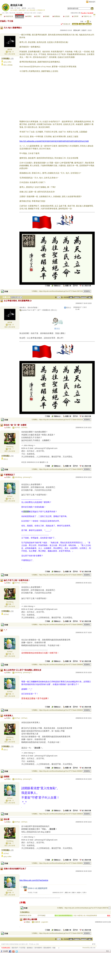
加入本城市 (13, 10)
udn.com (92, 948)
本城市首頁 (8, 16)
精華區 (28, 16)
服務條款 (30, 948)
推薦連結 (56, 16)
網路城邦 (92, 2)
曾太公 (5, 459)
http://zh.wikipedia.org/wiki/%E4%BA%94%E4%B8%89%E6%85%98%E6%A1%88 (54, 141)
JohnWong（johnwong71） (24, 477)
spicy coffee (31, 8)
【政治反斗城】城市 (29, 13)
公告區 (66, 16)
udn (3, 13)
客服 (53, 948)
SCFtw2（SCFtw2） (21, 427)
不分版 (10, 21)
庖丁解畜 (17, 8)
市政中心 (86, 16)
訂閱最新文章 (41, 10)
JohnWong (9, 447)
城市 (7, 13)
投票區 (37, 16)
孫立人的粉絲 (7, 65)
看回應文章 (65, 24)
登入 (107, 951)
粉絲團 (5, 951)
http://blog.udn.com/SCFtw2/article (33, 880)
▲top (93, 944)
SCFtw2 (9, 496)
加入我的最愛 (31, 10)
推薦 (90, 30)
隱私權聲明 (47, 948)
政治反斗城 (16, 5)
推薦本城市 (22, 10)
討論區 (19, 16)
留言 (6, 54)
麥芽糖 (10, 49)
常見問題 (22, 948)
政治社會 (12, 13)
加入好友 (12, 54)
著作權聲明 (38, 948)
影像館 (46, 16)
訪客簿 (75, 16)
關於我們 (15, 948)
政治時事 (19, 13)
